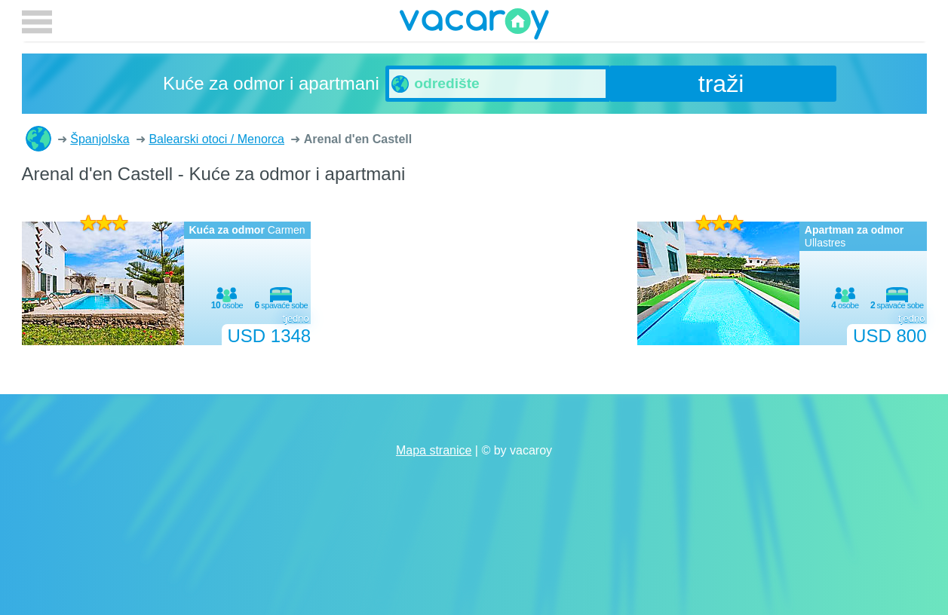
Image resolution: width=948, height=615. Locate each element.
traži (721, 83)
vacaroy (474, 26)
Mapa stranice (434, 450)
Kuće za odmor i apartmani (38, 138)
